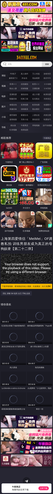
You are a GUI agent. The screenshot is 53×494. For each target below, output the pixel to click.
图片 (4, 106)
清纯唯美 (24, 109)
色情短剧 (24, 130)
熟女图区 (36, 109)
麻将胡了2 (13, 78)
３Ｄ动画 (47, 84)
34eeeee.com (26, 57)
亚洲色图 (24, 104)
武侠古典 (47, 115)
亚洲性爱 (13, 94)
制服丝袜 (13, 99)
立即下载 (43, 488)
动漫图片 (47, 104)
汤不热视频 (47, 125)
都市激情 (13, 115)
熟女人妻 (13, 88)
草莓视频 (36, 125)
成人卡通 (36, 94)
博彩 (4, 75)
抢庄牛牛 (47, 78)
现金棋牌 (36, 78)
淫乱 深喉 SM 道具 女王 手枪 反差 (16, 293)
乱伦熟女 (36, 99)
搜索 (47, 64)
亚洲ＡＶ (13, 84)
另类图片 (47, 109)
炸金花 (24, 78)
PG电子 (13, 73)
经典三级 (24, 99)
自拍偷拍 (24, 84)
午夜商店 (24, 125)
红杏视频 (13, 130)
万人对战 (36, 73)
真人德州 (24, 73)
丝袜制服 (24, 88)
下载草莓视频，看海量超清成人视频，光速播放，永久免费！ (26, 286)
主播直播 (36, 88)
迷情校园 (13, 119)
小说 (4, 116)
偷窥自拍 (13, 104)
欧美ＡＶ (36, 84)
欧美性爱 (47, 94)
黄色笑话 (36, 119)
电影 (4, 96)
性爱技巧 (47, 119)
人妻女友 (36, 115)
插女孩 (13, 125)
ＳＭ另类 (47, 88)
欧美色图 (36, 104)
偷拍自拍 (24, 94)
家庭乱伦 (24, 115)
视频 (4, 85)
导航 (4, 127)
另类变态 (47, 99)
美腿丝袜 (13, 109)
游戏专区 (47, 73)
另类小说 (24, 119)
